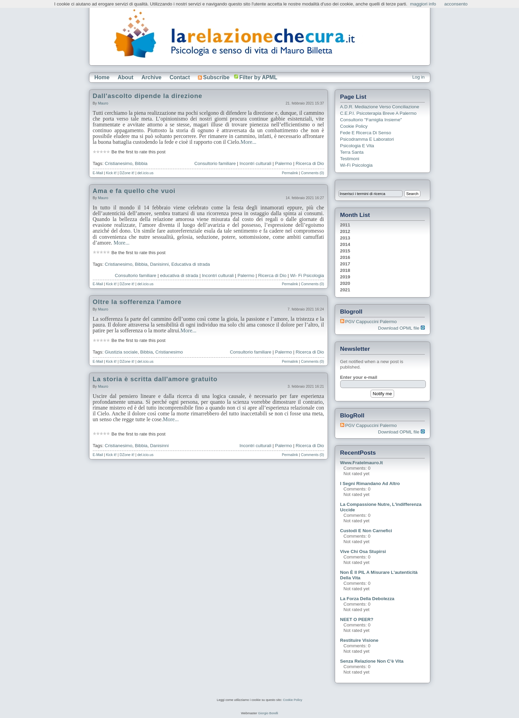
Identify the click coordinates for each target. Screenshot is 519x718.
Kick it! (111, 173)
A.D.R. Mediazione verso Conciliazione (379, 106)
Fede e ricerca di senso (365, 132)
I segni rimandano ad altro (370, 483)
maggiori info (423, 3)
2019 (345, 276)
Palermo (283, 163)
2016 (345, 257)
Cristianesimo (118, 163)
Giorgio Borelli (268, 713)
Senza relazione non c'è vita (372, 661)
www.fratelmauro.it (361, 462)
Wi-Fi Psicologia (356, 165)
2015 (345, 250)
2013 (345, 237)
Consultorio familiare (214, 163)
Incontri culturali (255, 163)
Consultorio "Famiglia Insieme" (371, 119)
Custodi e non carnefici (366, 530)
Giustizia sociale (121, 352)
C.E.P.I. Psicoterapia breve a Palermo (378, 113)
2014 (345, 244)
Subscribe (213, 77)
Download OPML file (401, 328)
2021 (345, 289)
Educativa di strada (190, 264)
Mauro (103, 103)
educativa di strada (179, 275)
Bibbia (141, 163)
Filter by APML (258, 77)
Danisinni (159, 264)
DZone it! (127, 173)
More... (249, 142)
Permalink (290, 173)
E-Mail (98, 173)
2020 (345, 283)
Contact (180, 77)
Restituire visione (359, 640)
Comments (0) (312, 173)
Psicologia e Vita (357, 145)
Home (102, 77)
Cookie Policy (354, 126)
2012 (345, 231)
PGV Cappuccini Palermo (371, 321)
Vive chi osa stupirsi (363, 551)
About (125, 77)
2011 (345, 224)
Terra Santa (352, 152)
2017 (345, 263)
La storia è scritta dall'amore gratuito (155, 379)
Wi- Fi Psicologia (307, 275)
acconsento (455, 3)
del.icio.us (145, 173)
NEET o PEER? (357, 619)
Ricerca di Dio (310, 163)
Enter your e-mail (358, 377)
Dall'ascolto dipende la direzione (148, 95)
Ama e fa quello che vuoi (134, 190)
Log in (418, 77)
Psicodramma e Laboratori (367, 139)
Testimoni (349, 158)
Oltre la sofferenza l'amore (137, 301)
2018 (345, 270)
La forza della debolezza (367, 598)
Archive (152, 77)
